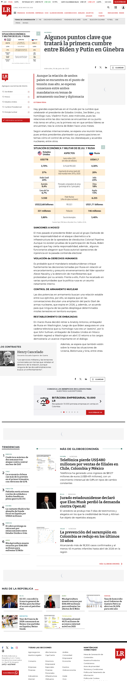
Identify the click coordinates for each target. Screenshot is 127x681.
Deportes (23, 616)
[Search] (108, 7)
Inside (65, 676)
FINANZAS (21, 13)
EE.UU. (21, 596)
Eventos (66, 667)
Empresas (32, 667)
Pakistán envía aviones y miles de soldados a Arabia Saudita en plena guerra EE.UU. (17, 495)
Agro (8, 540)
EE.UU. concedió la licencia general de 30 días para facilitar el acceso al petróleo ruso (29, 604)
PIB (40, 20)
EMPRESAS (39, 13)
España (8, 506)
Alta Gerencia (50, 652)
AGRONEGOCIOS (70, 13)
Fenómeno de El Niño (72, 20)
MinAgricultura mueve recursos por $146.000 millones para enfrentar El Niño (17, 547)
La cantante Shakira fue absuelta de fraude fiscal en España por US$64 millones (18, 512)
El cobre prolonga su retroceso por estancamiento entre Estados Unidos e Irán (16, 529)
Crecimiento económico (53, 20)
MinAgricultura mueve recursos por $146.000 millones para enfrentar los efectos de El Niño (72, 604)
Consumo (32, 661)
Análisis (65, 652)
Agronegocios (34, 652)
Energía (9, 454)
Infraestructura (51, 676)
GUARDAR (118, 68)
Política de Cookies (91, 678)
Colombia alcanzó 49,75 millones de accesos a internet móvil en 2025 (71, 623)
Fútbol (110, 20)
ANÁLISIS (81, 13)
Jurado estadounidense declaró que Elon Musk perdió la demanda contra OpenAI (90, 502)
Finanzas (31, 670)
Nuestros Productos (92, 660)
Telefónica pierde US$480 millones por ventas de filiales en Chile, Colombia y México (89, 464)
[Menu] (15, 12)
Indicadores (33, 676)
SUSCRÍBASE (120, 2)
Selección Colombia (97, 20)
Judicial (107, 596)
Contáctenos (89, 663)
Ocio (64, 679)
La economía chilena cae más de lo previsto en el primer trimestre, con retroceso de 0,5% (17, 478)
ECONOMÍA (30, 13)
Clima (85, 20)
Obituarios (49, 679)
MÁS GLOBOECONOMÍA (109, 564)
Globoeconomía (69, 670)
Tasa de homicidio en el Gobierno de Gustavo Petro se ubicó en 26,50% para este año (113, 604)
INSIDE (121, 13)
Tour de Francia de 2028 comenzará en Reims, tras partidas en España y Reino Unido (29, 624)
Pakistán (9, 489)
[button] (37, 401)
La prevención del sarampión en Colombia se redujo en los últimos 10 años (89, 536)
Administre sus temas (12, 120)
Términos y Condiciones (93, 669)
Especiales (49, 667)
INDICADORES (113, 13)
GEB (116, 20)
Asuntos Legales (34, 655)
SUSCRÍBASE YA (95, 412)
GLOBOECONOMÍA (56, 13)
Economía (67, 661)
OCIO (46, 13)
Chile (8, 471)
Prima (18, 23)
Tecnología (67, 616)
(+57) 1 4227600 (8, 664)
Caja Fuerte (50, 655)
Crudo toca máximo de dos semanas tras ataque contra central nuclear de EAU (17, 461)
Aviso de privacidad (91, 666)
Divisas (25, 23)
